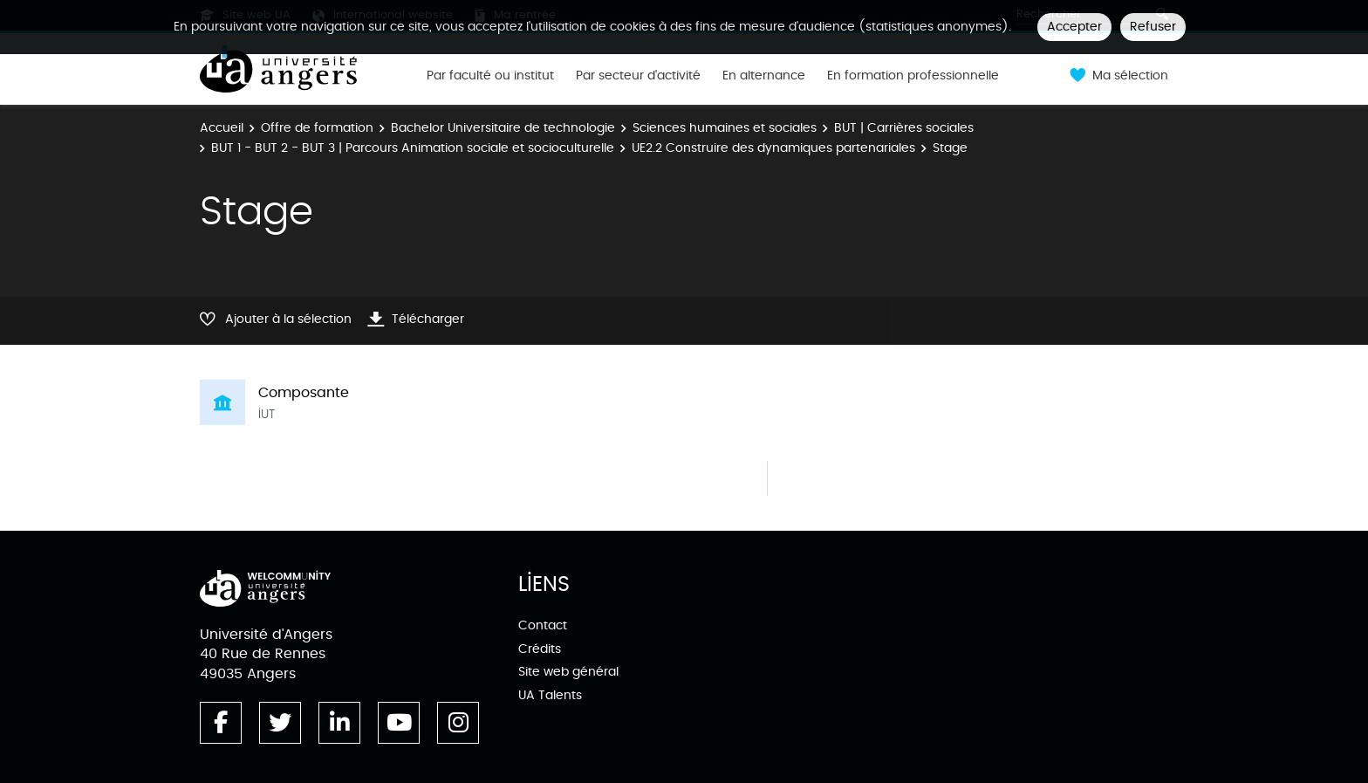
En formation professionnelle (913, 76)
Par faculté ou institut (490, 76)
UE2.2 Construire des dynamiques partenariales (773, 148)
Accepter (1074, 26)
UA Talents (550, 695)
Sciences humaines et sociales (725, 128)
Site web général (568, 672)
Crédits (539, 649)
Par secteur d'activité (638, 76)
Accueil (221, 128)
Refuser (1153, 26)
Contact (542, 625)
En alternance (763, 76)
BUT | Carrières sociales (904, 128)
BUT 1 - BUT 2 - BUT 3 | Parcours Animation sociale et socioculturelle (412, 148)
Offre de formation (317, 128)
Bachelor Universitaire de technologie (503, 128)
